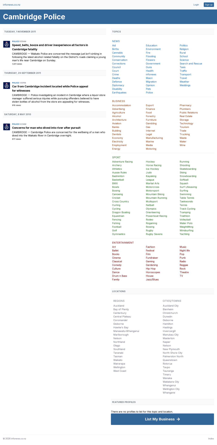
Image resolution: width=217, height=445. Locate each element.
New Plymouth (171, 349)
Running (184, 161)
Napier (166, 341)
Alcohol (116, 116)
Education (151, 45)
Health (149, 70)
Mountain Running (156, 197)
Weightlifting (186, 226)
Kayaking (151, 176)
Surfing (184, 190)
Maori (149, 78)
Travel (183, 78)
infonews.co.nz (11, 4)
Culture (116, 268)
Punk (183, 257)
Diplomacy (118, 85)
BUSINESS (118, 101)
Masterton (169, 338)
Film (148, 254)
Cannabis (117, 52)
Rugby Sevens (154, 234)
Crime (115, 74)
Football (116, 226)
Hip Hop (151, 268)
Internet (150, 130)
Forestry (151, 116)
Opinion (150, 85)
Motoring (151, 148)
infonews (151, 74)
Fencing (116, 219)
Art (114, 246)
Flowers (150, 59)
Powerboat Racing (156, 215)
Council (116, 67)
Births (115, 49)
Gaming (150, 261)
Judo (149, 172)
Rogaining (151, 223)
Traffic (183, 70)
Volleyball (185, 219)
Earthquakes (119, 92)
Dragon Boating (121, 212)
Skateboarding (188, 168)
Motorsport (152, 190)
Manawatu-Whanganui (126, 331)
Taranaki (118, 352)
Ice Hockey (152, 168)
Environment (153, 49)
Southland (119, 349)
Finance (150, 108)
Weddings (185, 85)
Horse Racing (153, 165)
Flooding (151, 56)
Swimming (185, 194)
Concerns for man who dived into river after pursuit (46, 127)
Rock (183, 268)
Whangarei (169, 392)
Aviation (116, 123)
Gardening (152, 264)
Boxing (116, 190)
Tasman (117, 356)
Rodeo (149, 219)
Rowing (150, 226)
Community (118, 56)
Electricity (117, 141)
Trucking (185, 134)
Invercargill (169, 331)
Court (115, 70)
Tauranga (168, 370)
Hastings (168, 327)
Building (116, 130)
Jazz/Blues (152, 279)
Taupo (166, 367)
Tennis (183, 205)
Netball (150, 205)
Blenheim (168, 309)
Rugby (149, 230)
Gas (148, 127)
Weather (184, 81)
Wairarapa (119, 363)
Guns (149, 67)
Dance (116, 272)
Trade (183, 130)
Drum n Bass (119, 275)
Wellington (119, 367)
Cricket (116, 197)
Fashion (150, 246)
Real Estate (186, 116)
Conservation (119, 59)
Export (150, 105)
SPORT (116, 157)
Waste (183, 137)
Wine (182, 145)
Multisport (151, 201)
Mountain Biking (155, 194)
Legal (149, 134)
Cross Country (120, 201)
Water (183, 141)
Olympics (151, 208)
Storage (184, 119)
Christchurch (170, 312)
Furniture (151, 119)
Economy (117, 137)
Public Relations (189, 112)
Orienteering (153, 212)
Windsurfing (186, 230)
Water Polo (186, 223)
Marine (150, 141)
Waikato (117, 360)
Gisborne (118, 323)
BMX (115, 183)
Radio (183, 261)
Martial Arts (152, 183)
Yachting (184, 234)
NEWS (116, 41)
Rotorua (167, 363)
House (149, 275)
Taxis (183, 67)
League (150, 179)
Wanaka (167, 378)
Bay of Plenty (121, 309)
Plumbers (185, 108)
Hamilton (168, 323)
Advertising (118, 108)
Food (149, 112)
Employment (119, 145)
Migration (151, 81)
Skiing (183, 172)
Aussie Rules (119, 172)
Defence (117, 81)
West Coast (119, 370)
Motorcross (152, 186)
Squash (184, 183)
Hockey (150, 161)
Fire (148, 52)
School (184, 56)
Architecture (119, 119)
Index (211, 438)
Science (184, 59)
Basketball (118, 179)
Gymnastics (118, 234)
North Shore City (172, 352)
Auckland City (171, 305)
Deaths (116, 78)
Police (15, 41)
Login (196, 4)
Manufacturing (154, 137)
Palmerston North (173, 356)
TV (181, 275)
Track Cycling (187, 208)
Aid (114, 45)
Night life (185, 250)
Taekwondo (186, 201)
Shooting (185, 165)
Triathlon (185, 215)
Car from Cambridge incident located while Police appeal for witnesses (50, 88)
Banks (115, 127)
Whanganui (169, 385)
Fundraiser (152, 257)
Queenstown (170, 360)
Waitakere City (171, 381)
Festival (150, 250)
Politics (184, 45)
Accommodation (121, 105)
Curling (116, 205)
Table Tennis (187, 197)
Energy (116, 148)
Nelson (117, 338)
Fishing (116, 223)
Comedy (116, 264)
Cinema (116, 257)
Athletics (117, 168)
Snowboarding (188, 176)
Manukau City (171, 334)
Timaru (167, 374)
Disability (117, 88)
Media (149, 145)
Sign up (209, 4)
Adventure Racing (122, 161)
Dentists (116, 134)
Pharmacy (185, 105)
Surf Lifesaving (188, 186)
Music (183, 246)
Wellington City (171, 389)
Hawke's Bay (120, 327)
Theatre (184, 272)
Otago (116, 345)
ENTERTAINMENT (123, 242)
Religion (184, 49)
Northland (119, 341)
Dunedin (167, 316)
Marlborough (121, 334)
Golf (114, 230)
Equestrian (118, 215)
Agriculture (118, 112)
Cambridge (20, 53)
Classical (117, 261)
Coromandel (120, 320)
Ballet (115, 250)
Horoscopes (153, 272)
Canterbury (119, 312)
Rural (183, 52)
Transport (185, 74)
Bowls (115, 186)
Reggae (184, 264)
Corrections (119, 63)
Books (115, 254)
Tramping (185, 212)
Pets (148, 88)
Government (153, 63)
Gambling (151, 123)
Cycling (116, 208)
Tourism (184, 127)
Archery (117, 165)
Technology (186, 123)
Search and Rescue (191, 63)
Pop (182, 254)
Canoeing (117, 194)
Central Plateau (122, 316)
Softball (184, 179)
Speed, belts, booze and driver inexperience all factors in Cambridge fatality (50, 47)
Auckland (118, 305)
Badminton (118, 176)
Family (116, 279)
